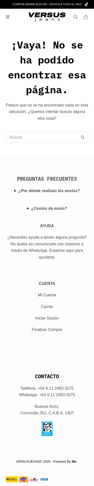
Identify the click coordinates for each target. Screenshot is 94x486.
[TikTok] (86, 4)
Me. (74, 461)
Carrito (47, 307)
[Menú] (8, 17)
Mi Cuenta (47, 295)
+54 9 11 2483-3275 (57, 395)
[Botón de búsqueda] (82, 137)
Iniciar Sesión (47, 318)
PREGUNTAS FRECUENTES (47, 178)
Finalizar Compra (47, 329)
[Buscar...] (41, 137)
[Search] (75, 16)
